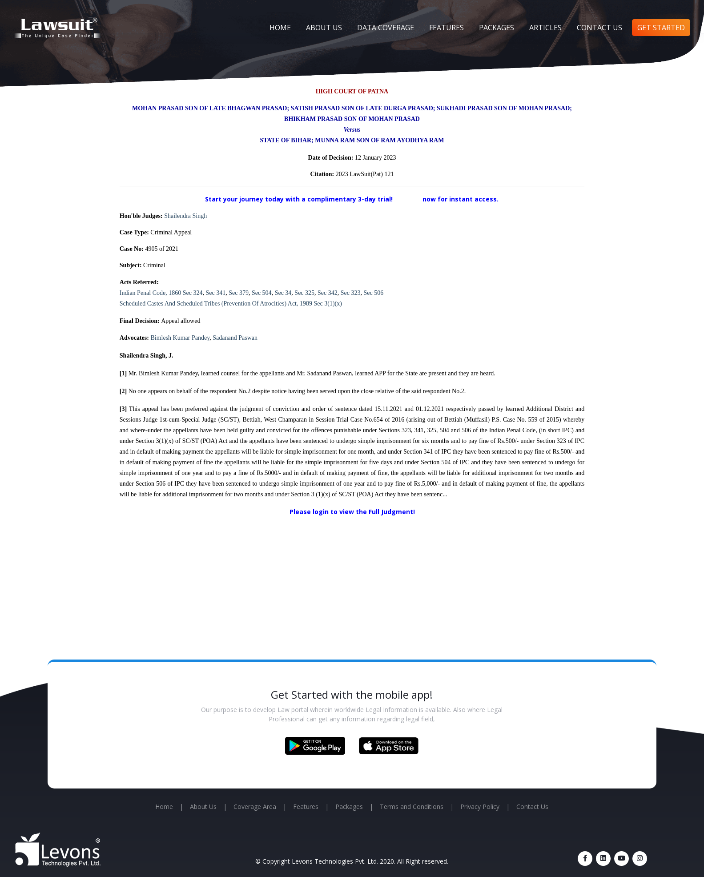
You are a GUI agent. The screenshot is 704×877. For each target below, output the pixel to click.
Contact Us (599, 27)
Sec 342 (328, 293)
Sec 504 (262, 293)
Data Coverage (385, 27)
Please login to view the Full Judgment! (352, 511)
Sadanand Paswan (235, 337)
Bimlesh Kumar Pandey (179, 337)
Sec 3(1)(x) (328, 303)
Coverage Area (254, 806)
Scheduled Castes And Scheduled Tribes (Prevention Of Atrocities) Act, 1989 (216, 303)
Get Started (661, 27)
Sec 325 (304, 293)
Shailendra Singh (185, 216)
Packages (496, 27)
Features (446, 27)
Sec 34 (283, 293)
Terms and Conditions (411, 806)
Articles (545, 27)
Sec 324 (193, 293)
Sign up (408, 199)
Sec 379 (239, 293)
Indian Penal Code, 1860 (150, 293)
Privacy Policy (479, 806)
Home (280, 27)
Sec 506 (374, 293)
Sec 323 (351, 293)
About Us (324, 27)
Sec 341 (215, 293)
